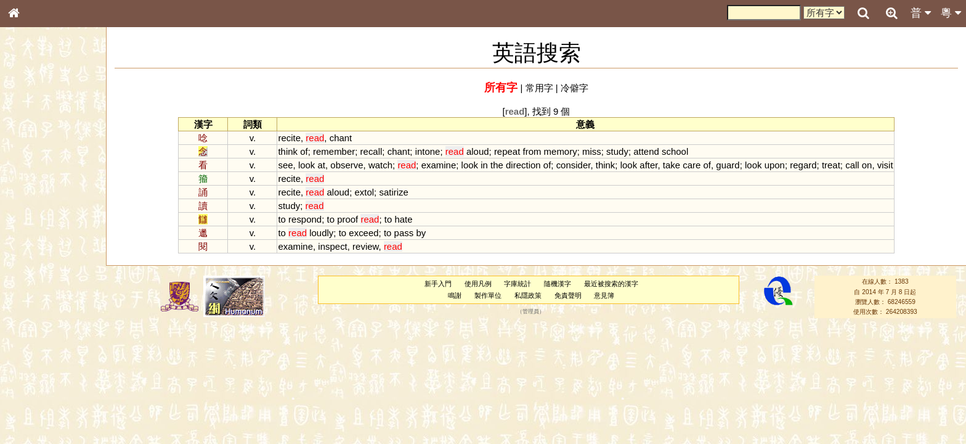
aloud (477, 151)
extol (364, 192)
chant (341, 138)
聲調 (58, 324)
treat (831, 165)
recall (371, 151)
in (484, 165)
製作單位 (487, 295)
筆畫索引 (30, 175)
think (288, 151)
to (281, 219)
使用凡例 (478, 283)
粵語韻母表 (33, 264)
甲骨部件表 (33, 187)
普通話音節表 (37, 335)
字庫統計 (517, 283)
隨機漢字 (557, 283)
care (691, 165)
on (867, 165)
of (303, 151)
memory (560, 151)
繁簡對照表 (33, 412)
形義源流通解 (37, 209)
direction (523, 165)
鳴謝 (454, 295)
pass (404, 233)
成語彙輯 (30, 401)
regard (803, 165)
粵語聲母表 (33, 253)
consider (573, 165)
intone (427, 151)
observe (346, 165)
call (852, 165)
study (617, 151)
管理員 (530, 312)
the (496, 165)
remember (334, 151)
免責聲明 (568, 295)
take (671, 165)
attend (646, 151)
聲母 (24, 324)
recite (289, 138)
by (421, 233)
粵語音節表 (33, 241)
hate (403, 219)
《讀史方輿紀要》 (45, 390)
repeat (507, 151)
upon (775, 165)
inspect (332, 246)
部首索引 (30, 164)
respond (305, 219)
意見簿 (604, 295)
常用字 (539, 88)
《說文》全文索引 (45, 379)
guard (727, 165)
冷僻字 (574, 88)
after (648, 165)
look (306, 165)
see (285, 165)
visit (885, 165)
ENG (54, 136)
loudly (321, 233)
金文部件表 (33, 198)
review (365, 246)
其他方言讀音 (37, 346)
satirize (393, 192)
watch (380, 165)
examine (439, 165)
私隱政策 (528, 295)
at (321, 165)
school (675, 151)
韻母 (41, 324)
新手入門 (438, 283)
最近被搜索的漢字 (611, 283)
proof (347, 219)
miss (591, 151)
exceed (363, 233)
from (532, 151)
